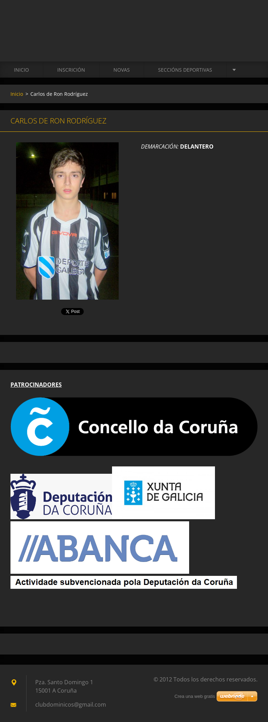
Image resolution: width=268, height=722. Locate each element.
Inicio (21, 69)
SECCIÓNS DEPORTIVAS (185, 69)
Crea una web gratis (194, 696)
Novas (121, 69)
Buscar (250, 20)
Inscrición (71, 69)
